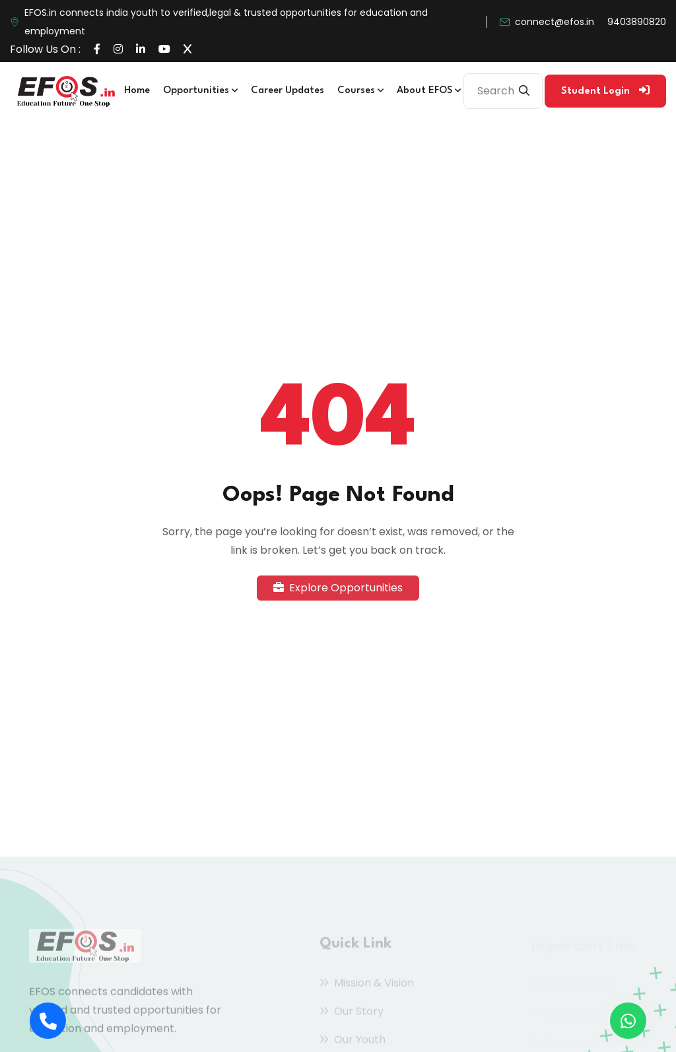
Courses (360, 91)
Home (137, 91)
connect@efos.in (554, 21)
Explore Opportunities (338, 587)
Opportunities (200, 91)
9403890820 (636, 21)
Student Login (605, 90)
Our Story (352, 1013)
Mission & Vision (367, 985)
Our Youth (353, 1041)
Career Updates (287, 91)
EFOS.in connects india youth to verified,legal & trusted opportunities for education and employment (226, 22)
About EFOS (429, 91)
